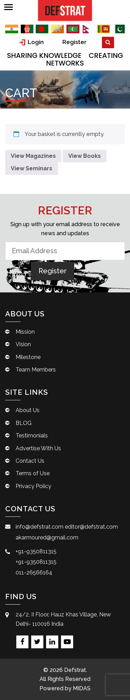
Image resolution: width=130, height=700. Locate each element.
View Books (84, 156)
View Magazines (33, 156)
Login (31, 42)
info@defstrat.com (39, 526)
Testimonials (32, 435)
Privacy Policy (33, 486)
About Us (28, 410)
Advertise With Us (38, 448)
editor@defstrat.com (91, 526)
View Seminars (31, 168)
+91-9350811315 (36, 551)
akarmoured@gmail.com (47, 537)
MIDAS (81, 688)
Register (74, 42)
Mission (25, 331)
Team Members (36, 369)
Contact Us (30, 461)
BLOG (24, 423)
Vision (23, 344)
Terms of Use (33, 473)
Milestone (28, 357)
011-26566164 (34, 572)
